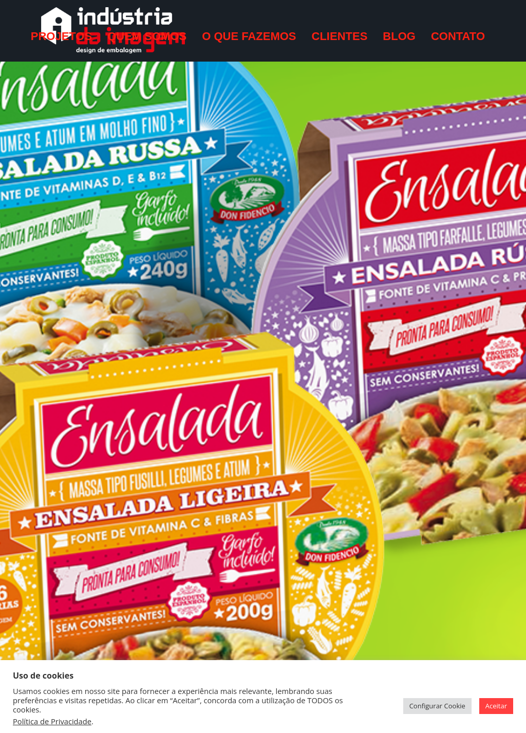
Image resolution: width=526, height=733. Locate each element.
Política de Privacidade (52, 721)
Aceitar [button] (496, 705)
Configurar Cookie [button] (437, 705)
